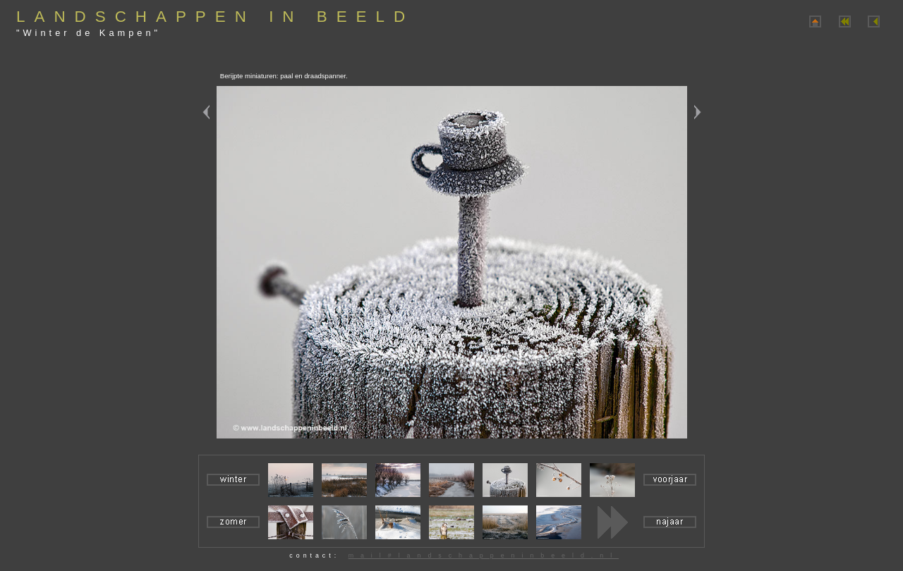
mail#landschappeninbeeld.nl (484, 555)
